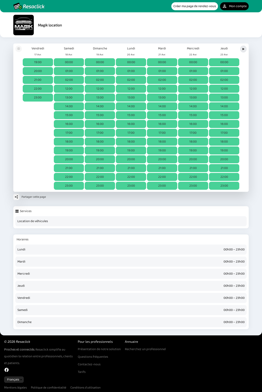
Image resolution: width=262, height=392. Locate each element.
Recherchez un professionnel (145, 349)
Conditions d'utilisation (85, 387)
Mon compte (234, 6)
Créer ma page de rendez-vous (194, 6)
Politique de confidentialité (48, 387)
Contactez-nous (89, 364)
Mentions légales (15, 387)
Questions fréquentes (93, 357)
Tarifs (82, 372)
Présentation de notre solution (99, 349)
